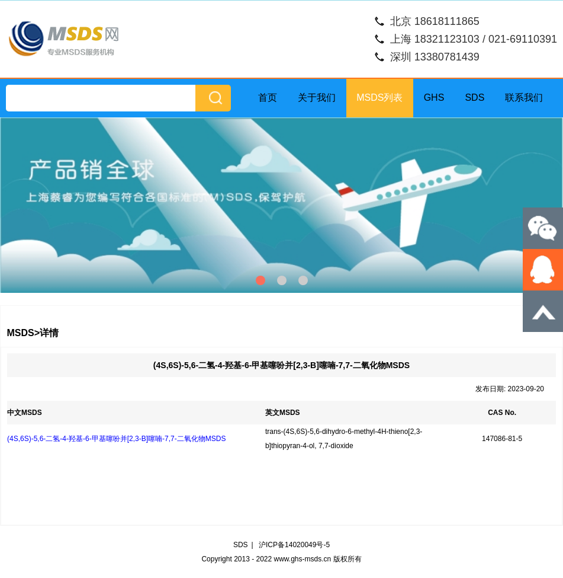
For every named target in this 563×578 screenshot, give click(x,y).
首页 (267, 97)
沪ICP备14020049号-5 (294, 545)
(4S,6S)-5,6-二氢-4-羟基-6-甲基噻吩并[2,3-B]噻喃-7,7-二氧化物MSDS (116, 439)
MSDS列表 (379, 97)
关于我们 (317, 97)
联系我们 (524, 97)
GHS (434, 97)
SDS (474, 97)
